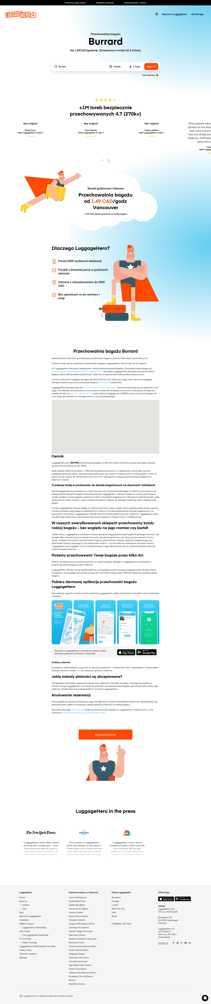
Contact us (163, 943)
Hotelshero (24, 920)
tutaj (78, 670)
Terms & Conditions (28, 953)
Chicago (115, 901)
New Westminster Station (80, 965)
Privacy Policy (25, 950)
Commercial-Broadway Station (82, 946)
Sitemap (23, 957)
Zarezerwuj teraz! (105, 734)
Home (22, 897)
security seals (77, 393)
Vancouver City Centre (79, 957)
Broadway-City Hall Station (81, 976)
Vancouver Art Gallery (78, 908)
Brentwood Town (76, 942)
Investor (25, 905)
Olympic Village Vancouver (80, 931)
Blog (21, 912)
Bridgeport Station (77, 953)
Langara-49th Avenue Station (82, 923)
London (115, 905)
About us (23, 901)
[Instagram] (181, 942)
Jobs (24, 908)
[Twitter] (177, 942)
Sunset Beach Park (77, 901)
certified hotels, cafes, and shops (99, 387)
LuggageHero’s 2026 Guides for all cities (37, 946)
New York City (118, 908)
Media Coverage (29, 942)
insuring (89, 393)
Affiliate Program (26, 923)
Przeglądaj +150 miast (121, 923)
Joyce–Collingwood (78, 897)
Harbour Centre (76, 912)
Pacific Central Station (78, 950)
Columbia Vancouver (78, 961)
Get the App (197, 14)
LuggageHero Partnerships (34, 927)
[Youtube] (185, 942)
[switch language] (156, 14)
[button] (205, 998)
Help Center (24, 931)
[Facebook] (173, 942)
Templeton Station (77, 920)
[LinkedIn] (189, 942)
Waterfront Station (77, 984)
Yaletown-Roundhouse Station (82, 972)
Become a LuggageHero (174, 14)
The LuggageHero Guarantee (35, 935)
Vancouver (104, 382)
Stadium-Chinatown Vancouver (83, 938)
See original (30, 123)
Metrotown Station (77, 935)
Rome (114, 916)
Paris (114, 912)
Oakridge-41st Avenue (79, 927)
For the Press (25, 938)
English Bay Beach (77, 905)
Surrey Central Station (78, 916)
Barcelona (116, 897)
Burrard (72, 980)
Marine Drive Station (78, 968)
